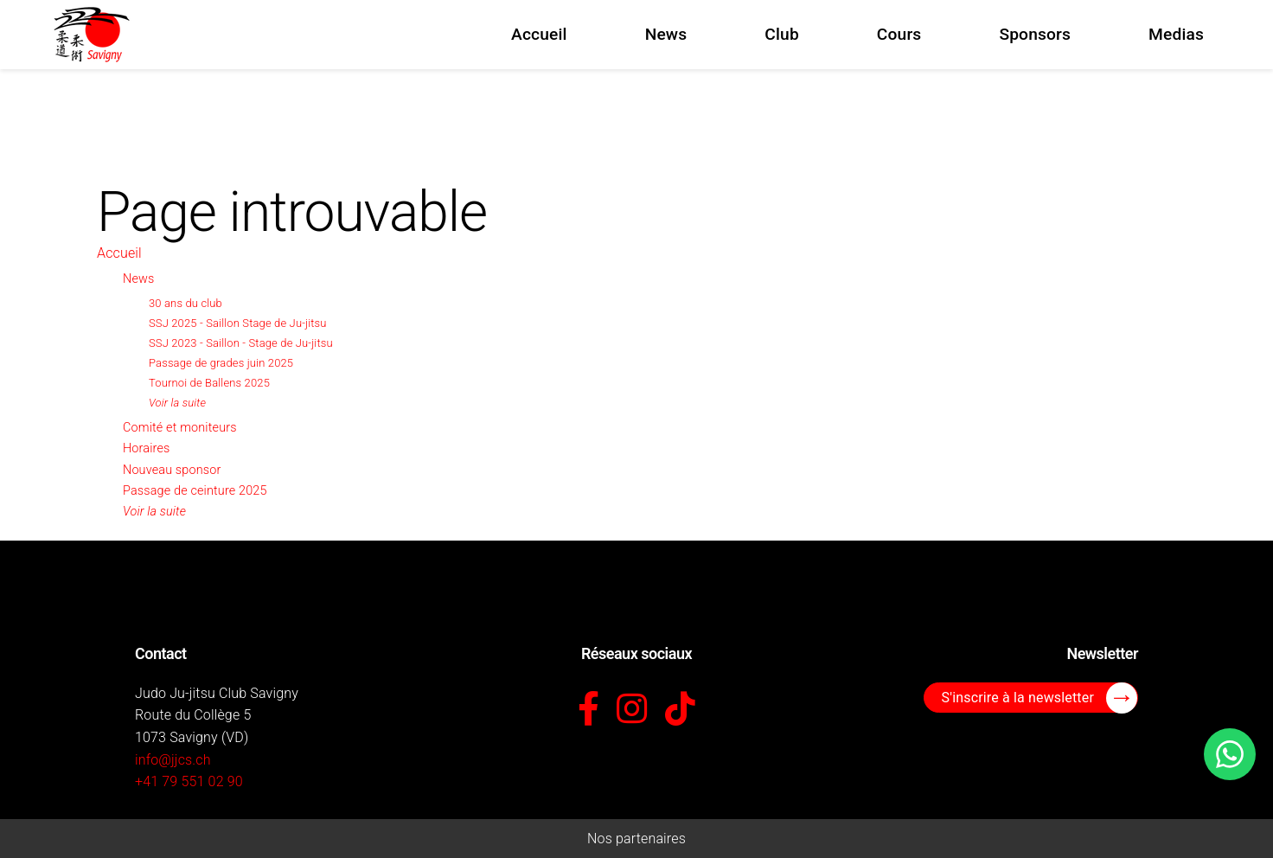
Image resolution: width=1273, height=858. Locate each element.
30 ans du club (185, 303)
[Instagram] (632, 710)
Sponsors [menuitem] (1035, 34)
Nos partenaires (636, 838)
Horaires (146, 448)
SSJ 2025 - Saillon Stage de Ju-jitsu (238, 323)
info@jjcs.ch (173, 760)
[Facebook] (588, 710)
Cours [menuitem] (899, 34)
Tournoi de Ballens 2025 (209, 382)
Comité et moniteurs (180, 427)
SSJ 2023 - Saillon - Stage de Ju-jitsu (241, 342)
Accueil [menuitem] (539, 34)
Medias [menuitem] (1176, 34)
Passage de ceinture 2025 (195, 490)
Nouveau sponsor (172, 470)
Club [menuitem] (781, 34)
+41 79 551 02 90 (189, 781)
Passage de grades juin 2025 (221, 362)
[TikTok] (680, 710)
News (138, 279)
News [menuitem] (666, 34)
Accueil (119, 253)
